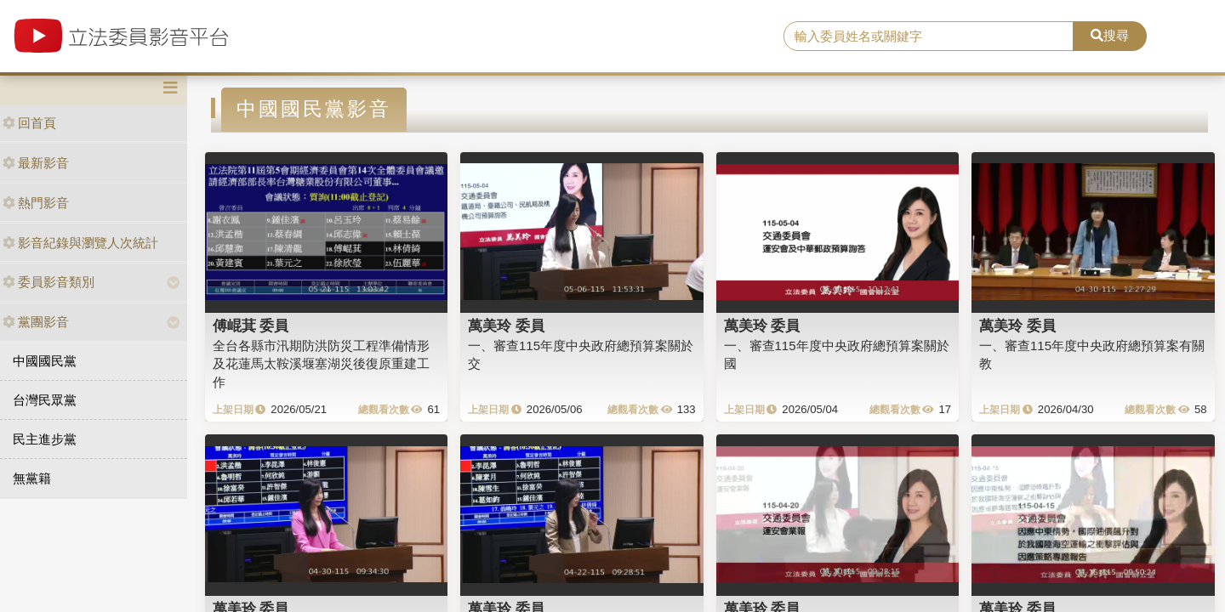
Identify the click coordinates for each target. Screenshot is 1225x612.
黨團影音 (36, 321)
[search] (928, 36)
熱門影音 (36, 203)
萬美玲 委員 (506, 325)
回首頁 (29, 123)
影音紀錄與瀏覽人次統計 (80, 242)
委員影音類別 (48, 282)
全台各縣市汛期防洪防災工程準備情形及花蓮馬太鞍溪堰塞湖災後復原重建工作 (321, 363)
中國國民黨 (45, 361)
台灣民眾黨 (45, 400)
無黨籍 (32, 478)
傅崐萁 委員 (251, 325)
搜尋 (1110, 35)
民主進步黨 (45, 439)
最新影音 (36, 163)
